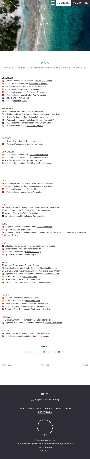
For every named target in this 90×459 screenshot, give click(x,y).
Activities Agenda (32, 265)
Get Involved (45, 412)
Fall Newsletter (41, 117)
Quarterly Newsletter (44, 186)
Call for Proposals (35, 160)
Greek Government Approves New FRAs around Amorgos (38, 271)
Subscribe (80, 3)
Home (22, 409)
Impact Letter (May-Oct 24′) (42, 120)
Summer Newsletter (41, 210)
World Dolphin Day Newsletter (39, 163)
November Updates (35, 126)
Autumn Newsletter (52, 114)
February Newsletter (53, 323)
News (68, 409)
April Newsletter (30, 277)
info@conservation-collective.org (45, 400)
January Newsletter (41, 333)
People (48, 409)
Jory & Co (47, 451)
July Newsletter (32, 213)
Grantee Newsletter (35, 189)
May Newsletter (48, 246)
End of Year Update (21, 98)
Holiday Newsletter (31, 89)
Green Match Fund (51, 274)
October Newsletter (35, 144)
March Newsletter (32, 298)
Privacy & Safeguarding (45, 447)
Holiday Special (20, 101)
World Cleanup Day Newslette (35, 158)
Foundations (34, 409)
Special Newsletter (44, 227)
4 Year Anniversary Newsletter (46, 207)
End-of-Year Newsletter (36, 92)
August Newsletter (46, 183)
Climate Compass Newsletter (41, 282)
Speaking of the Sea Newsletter (44, 268)
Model (58, 409)
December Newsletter (38, 84)
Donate (64, 3)
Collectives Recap (33, 252)
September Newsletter (39, 155)
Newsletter (38, 111)
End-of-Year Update (43, 81)
